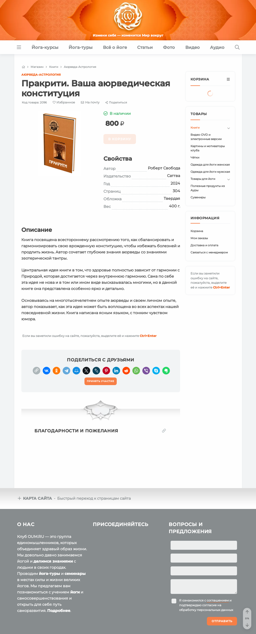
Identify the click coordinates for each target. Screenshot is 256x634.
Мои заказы (199, 238)
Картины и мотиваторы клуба (208, 148)
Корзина (197, 231)
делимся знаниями (53, 561)
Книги (195, 127)
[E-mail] (90, 102)
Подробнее (58, 610)
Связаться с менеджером (209, 252)
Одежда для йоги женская (210, 164)
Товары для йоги (203, 179)
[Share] (116, 102)
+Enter (148, 336)
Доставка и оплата (204, 245)
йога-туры (49, 573)
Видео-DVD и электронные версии (206, 137)
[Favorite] (64, 102)
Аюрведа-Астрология (41, 74)
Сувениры (198, 197)
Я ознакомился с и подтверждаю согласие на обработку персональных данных (206, 605)
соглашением (218, 600)
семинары (75, 573)
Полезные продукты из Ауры (208, 188)
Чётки (195, 157)
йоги (75, 592)
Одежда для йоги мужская (210, 171)
